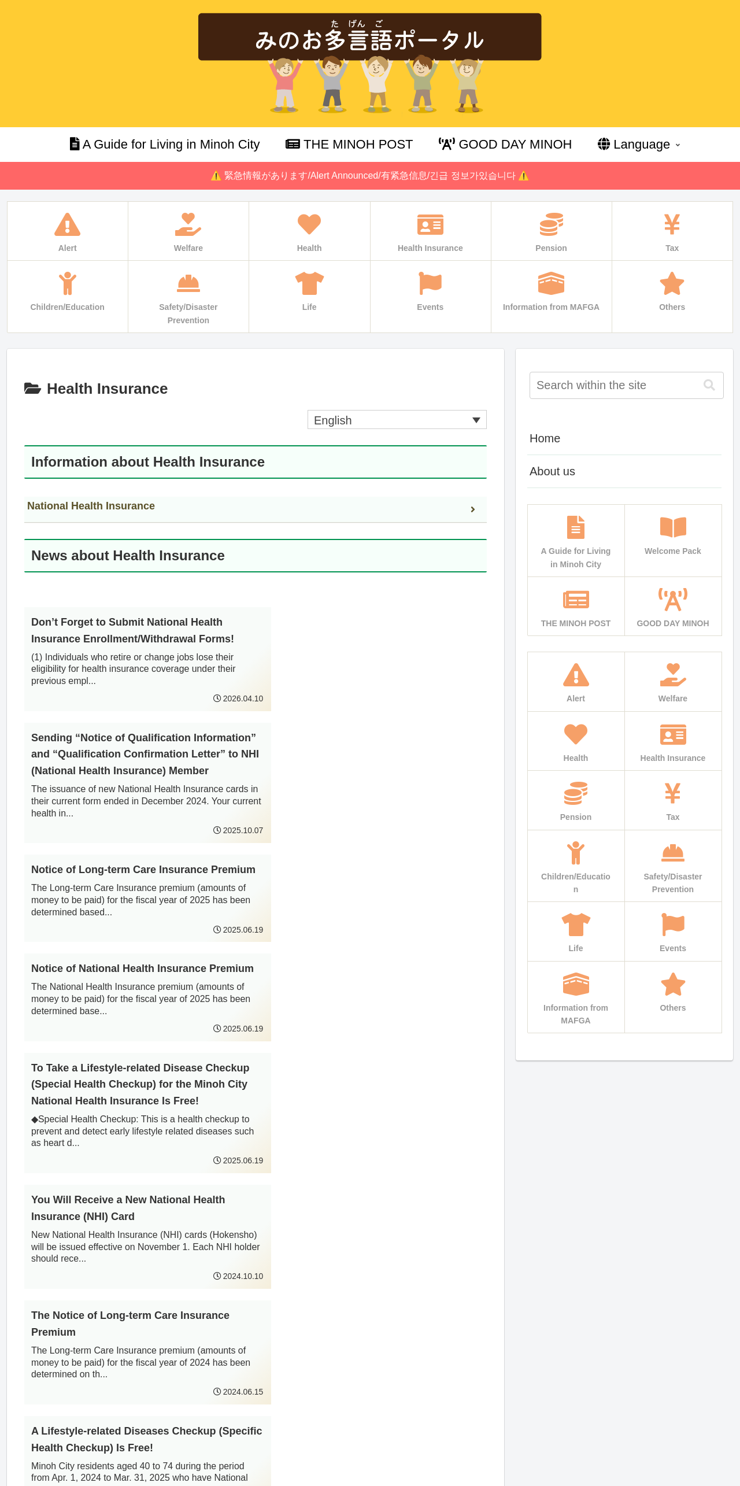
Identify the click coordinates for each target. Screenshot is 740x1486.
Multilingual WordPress (59, 1475)
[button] (709, 385)
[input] (627, 385)
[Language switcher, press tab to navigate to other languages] (397, 420)
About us (552, 471)
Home (545, 438)
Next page (255, 1279)
